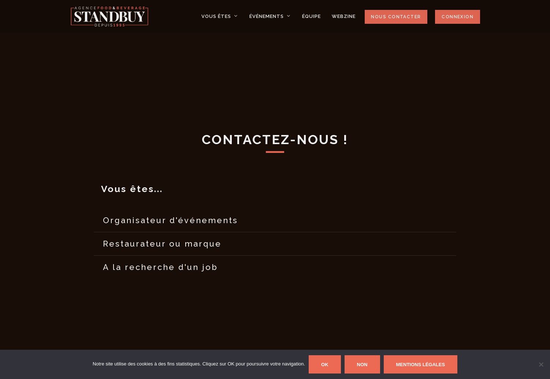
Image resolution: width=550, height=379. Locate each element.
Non (362, 364)
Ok (324, 364)
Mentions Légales (420, 364)
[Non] (541, 364)
